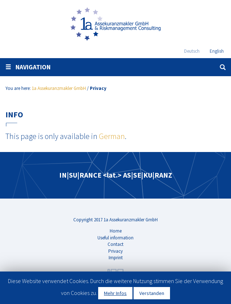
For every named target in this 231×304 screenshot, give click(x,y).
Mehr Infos (115, 293)
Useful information (115, 238)
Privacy (115, 251)
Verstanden (151, 293)
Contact (115, 244)
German (112, 136)
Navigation (28, 67)
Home (116, 231)
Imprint (116, 258)
